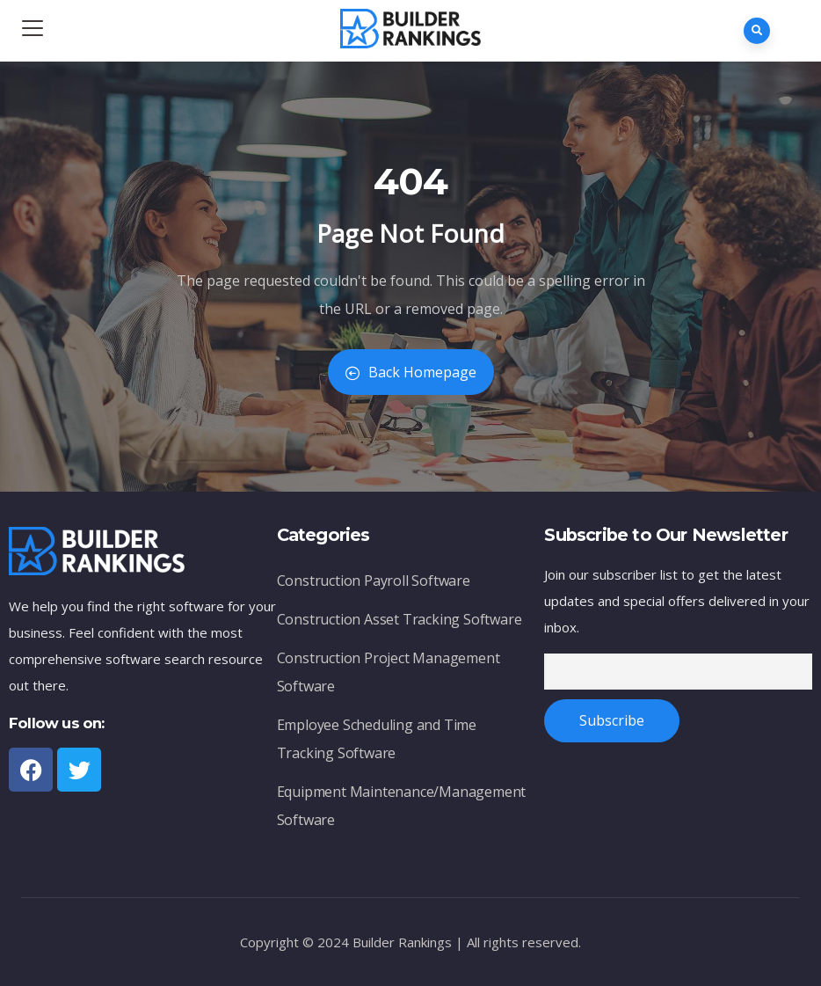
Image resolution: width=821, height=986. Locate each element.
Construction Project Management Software (388, 672)
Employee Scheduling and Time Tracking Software (376, 739)
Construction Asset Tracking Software (399, 619)
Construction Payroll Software (373, 580)
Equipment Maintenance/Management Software (402, 805)
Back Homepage (410, 372)
